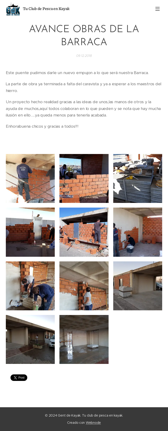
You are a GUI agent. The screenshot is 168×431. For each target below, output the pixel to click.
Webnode (93, 423)
